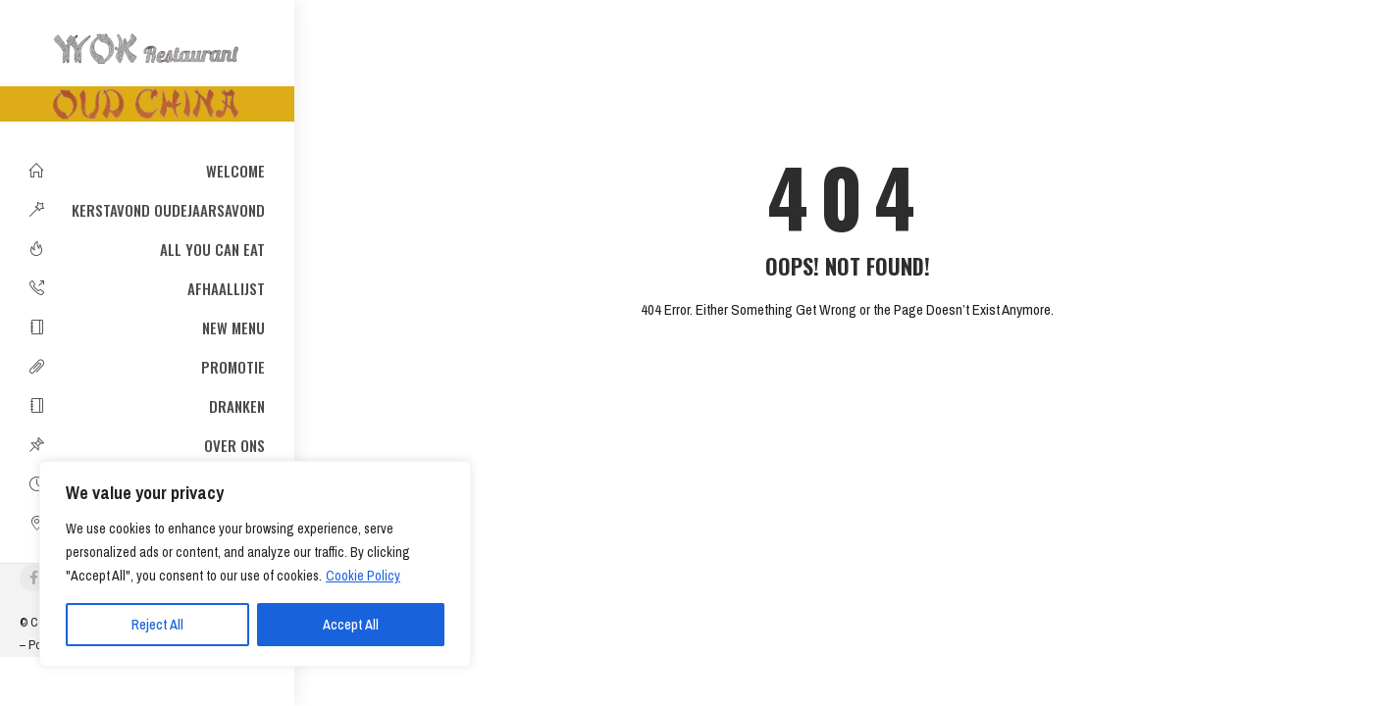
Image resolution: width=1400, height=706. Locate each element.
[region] (255, 564)
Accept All (351, 624)
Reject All (157, 624)
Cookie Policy (363, 575)
